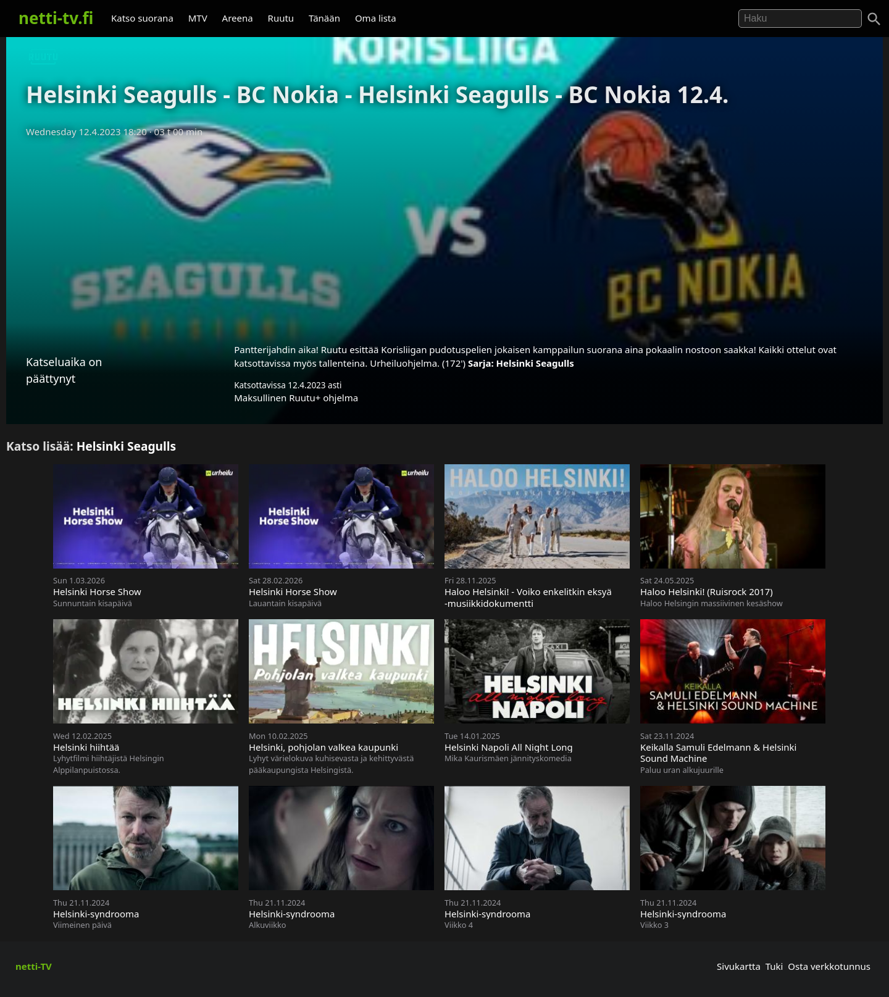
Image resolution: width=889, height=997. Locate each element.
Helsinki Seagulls (535, 363)
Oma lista (375, 18)
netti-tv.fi (56, 18)
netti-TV (33, 966)
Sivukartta (739, 966)
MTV (197, 18)
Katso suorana (142, 18)
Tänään (324, 18)
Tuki (774, 966)
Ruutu (281, 18)
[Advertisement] (444, 236)
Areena (237, 18)
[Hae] (800, 18)
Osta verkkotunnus (829, 966)
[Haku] (874, 19)
